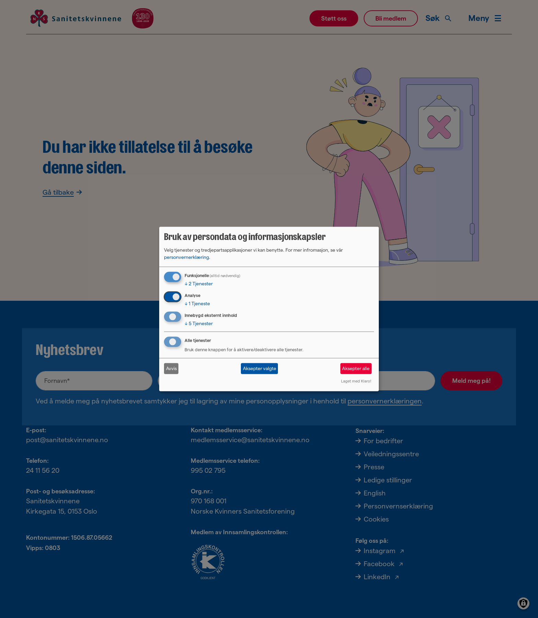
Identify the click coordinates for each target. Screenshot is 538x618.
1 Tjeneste (197, 303)
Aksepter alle (356, 368)
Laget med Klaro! (356, 381)
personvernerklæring (186, 257)
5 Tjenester (199, 323)
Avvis (171, 368)
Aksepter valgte (259, 368)
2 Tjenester (199, 283)
